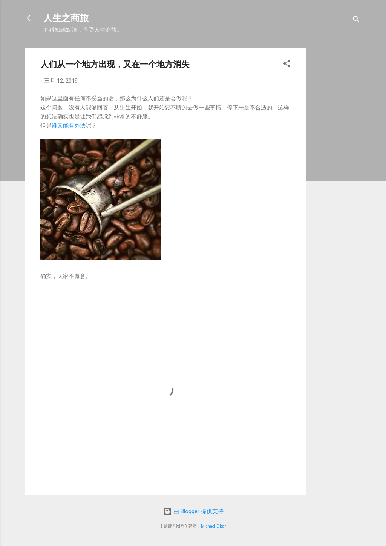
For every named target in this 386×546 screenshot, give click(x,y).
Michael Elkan (214, 526)
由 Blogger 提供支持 (193, 511)
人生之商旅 (66, 18)
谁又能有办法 (69, 125)
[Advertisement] (349, 161)
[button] (286, 65)
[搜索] (356, 20)
